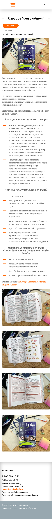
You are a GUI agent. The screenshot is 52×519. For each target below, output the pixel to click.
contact (5, 489)
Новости (10, 26)
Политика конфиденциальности (15, 492)
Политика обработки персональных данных (20, 495)
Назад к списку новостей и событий (18, 34)
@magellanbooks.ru (15, 489)
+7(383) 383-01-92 (10, 480)
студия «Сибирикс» (27, 508)
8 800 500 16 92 (10, 476)
